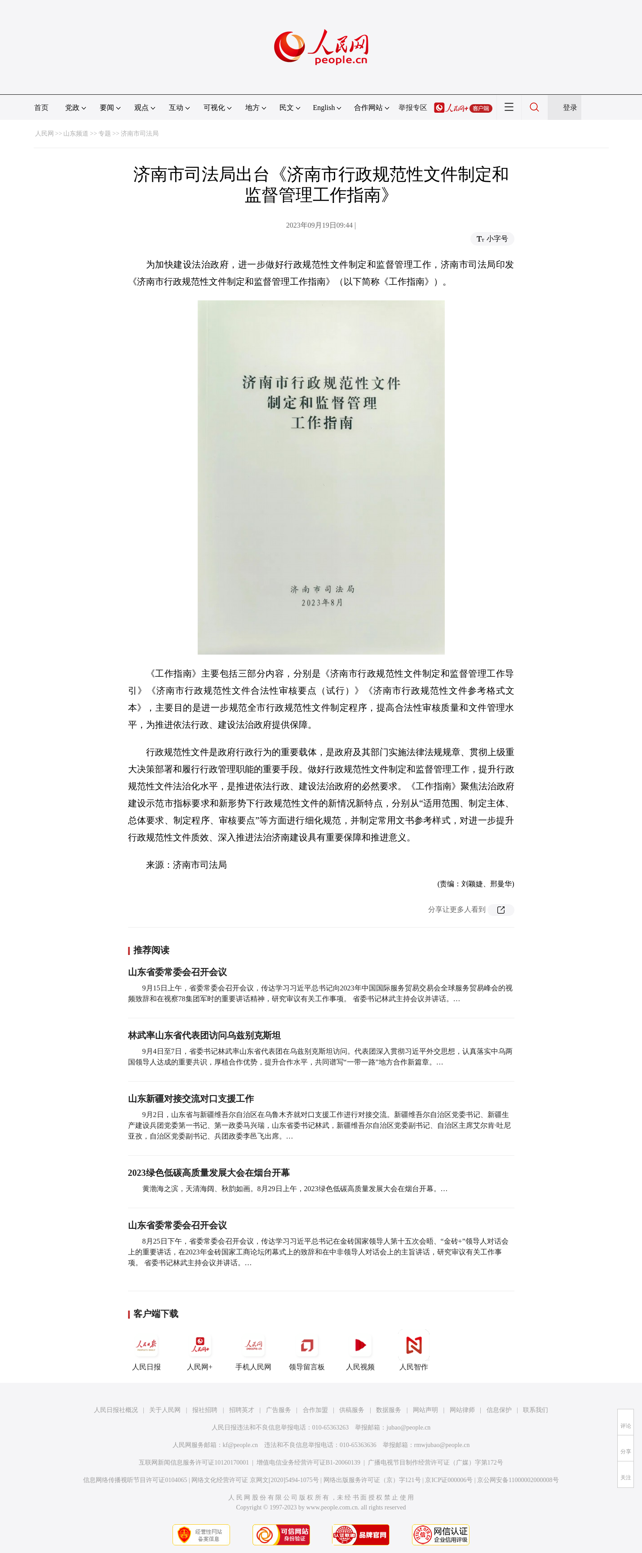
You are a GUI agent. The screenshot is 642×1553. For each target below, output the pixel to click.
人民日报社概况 (116, 1410)
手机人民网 (253, 1350)
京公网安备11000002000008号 (517, 1480)
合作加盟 (315, 1410)
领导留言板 (307, 1350)
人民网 (44, 133)
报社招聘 (204, 1410)
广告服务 (278, 1410)
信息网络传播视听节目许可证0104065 (135, 1480)
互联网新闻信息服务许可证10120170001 (194, 1462)
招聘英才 (241, 1410)
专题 (104, 133)
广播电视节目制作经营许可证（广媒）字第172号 (435, 1462)
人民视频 (360, 1350)
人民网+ (200, 1350)
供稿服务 (351, 1410)
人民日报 (146, 1350)
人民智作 (413, 1350)
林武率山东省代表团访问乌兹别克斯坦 (204, 1035)
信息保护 (499, 1410)
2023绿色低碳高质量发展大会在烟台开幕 (209, 1173)
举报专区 (412, 107)
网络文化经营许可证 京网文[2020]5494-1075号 (255, 1480)
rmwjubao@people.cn (442, 1445)
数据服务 (388, 1410)
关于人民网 (165, 1410)
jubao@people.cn (408, 1427)
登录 (570, 107)
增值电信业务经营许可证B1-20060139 (308, 1462)
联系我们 (535, 1410)
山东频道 (76, 133)
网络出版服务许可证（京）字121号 (372, 1480)
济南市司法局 (140, 133)
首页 (41, 107)
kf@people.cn (240, 1445)
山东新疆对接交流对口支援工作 (191, 1099)
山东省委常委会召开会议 (177, 972)
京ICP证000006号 (449, 1480)
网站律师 (462, 1410)
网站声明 (425, 1410)
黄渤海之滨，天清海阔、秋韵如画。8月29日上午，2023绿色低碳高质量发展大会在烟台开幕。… (295, 1188)
